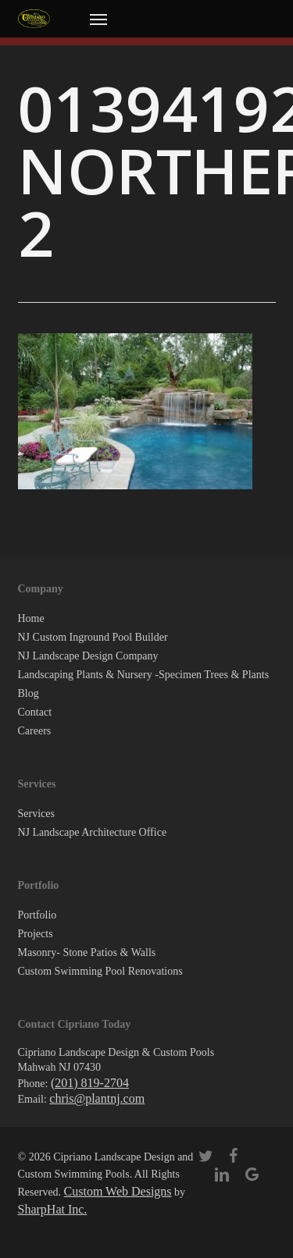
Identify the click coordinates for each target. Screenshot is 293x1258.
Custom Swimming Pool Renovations (100, 971)
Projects (35, 934)
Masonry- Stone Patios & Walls (87, 952)
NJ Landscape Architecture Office (92, 832)
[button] (98, 19)
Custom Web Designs (118, 1191)
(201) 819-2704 (90, 1082)
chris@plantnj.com (97, 1098)
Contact (35, 712)
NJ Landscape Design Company (88, 656)
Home (31, 618)
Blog (28, 693)
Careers (35, 731)
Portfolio (37, 915)
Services (36, 813)
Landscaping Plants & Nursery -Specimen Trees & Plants (144, 675)
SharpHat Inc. (53, 1209)
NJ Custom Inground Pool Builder (93, 637)
